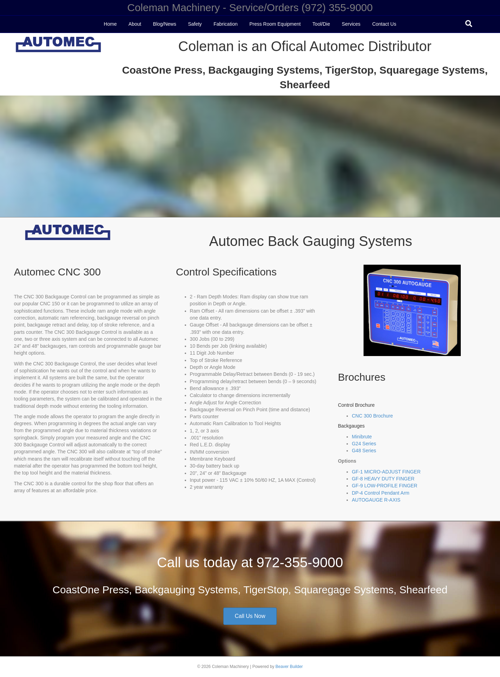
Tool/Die (321, 24)
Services (351, 24)
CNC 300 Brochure (372, 416)
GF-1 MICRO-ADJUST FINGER (386, 471)
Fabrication (226, 24)
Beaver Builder (289, 666)
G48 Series (364, 450)
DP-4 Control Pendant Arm (380, 493)
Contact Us (384, 24)
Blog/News (164, 24)
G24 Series (364, 443)
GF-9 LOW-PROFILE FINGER (384, 485)
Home (110, 24)
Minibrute (362, 436)
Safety (195, 24)
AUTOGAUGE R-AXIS (376, 500)
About (134, 24)
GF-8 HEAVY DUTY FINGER (383, 478)
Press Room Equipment (275, 24)
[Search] (468, 23)
